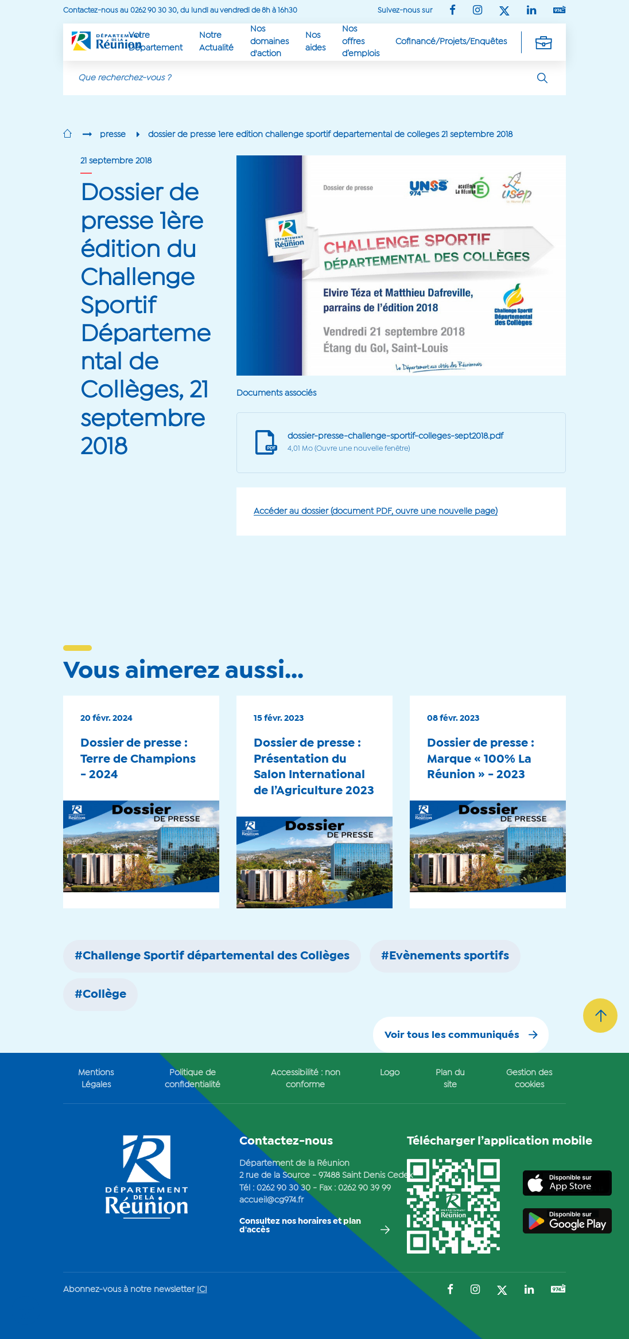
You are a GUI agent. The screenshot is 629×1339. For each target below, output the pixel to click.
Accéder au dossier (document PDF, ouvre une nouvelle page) (376, 511)
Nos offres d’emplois (360, 41)
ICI (202, 1289)
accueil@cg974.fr (271, 1200)
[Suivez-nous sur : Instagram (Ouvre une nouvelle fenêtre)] (477, 11)
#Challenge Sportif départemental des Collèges (212, 956)
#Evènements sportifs (445, 956)
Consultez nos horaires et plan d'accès (300, 1225)
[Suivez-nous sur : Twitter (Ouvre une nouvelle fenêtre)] (504, 12)
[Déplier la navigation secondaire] (543, 42)
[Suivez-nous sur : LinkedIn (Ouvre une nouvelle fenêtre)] (531, 11)
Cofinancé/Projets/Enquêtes (451, 41)
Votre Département (156, 41)
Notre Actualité (216, 41)
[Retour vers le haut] (600, 1015)
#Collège (100, 995)
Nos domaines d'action (269, 41)
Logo (389, 1072)
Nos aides (315, 41)
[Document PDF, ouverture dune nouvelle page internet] (391, 443)
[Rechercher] (542, 78)
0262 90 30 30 (283, 1188)
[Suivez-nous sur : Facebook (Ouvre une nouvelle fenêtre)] (452, 11)
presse (113, 134)
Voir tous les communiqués (452, 1035)
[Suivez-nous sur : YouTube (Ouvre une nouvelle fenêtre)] (559, 11)
